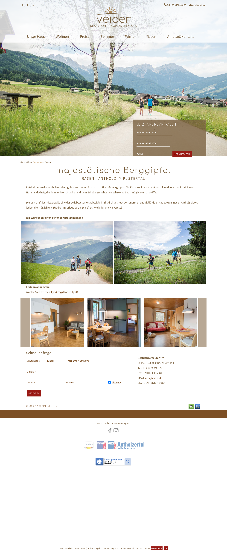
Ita (28, 5)
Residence (38, 162)
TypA (54, 292)
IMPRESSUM (50, 406)
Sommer (107, 36)
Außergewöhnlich (113, 460)
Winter (130, 36)
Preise (85, 36)
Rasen (151, 36)
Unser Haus (36, 36)
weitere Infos (156, 548)
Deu (23, 5)
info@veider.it (197, 5)
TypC (74, 292)
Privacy (116, 382)
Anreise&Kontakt (180, 36)
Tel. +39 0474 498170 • (175, 5)
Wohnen (62, 36)
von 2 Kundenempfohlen (110, 463)
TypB (61, 292)
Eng (32, 5)
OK (165, 548)
